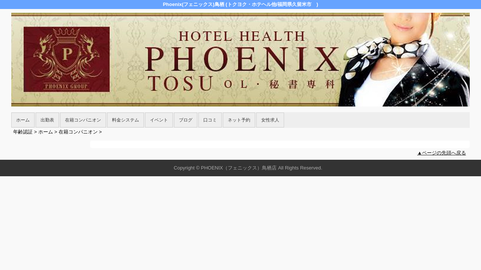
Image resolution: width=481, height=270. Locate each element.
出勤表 (47, 120)
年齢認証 (23, 132)
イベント (159, 120)
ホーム (23, 120)
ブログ (185, 120)
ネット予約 (239, 120)
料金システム (125, 120)
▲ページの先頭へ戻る (441, 153)
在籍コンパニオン (83, 120)
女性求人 (270, 120)
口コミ (210, 120)
